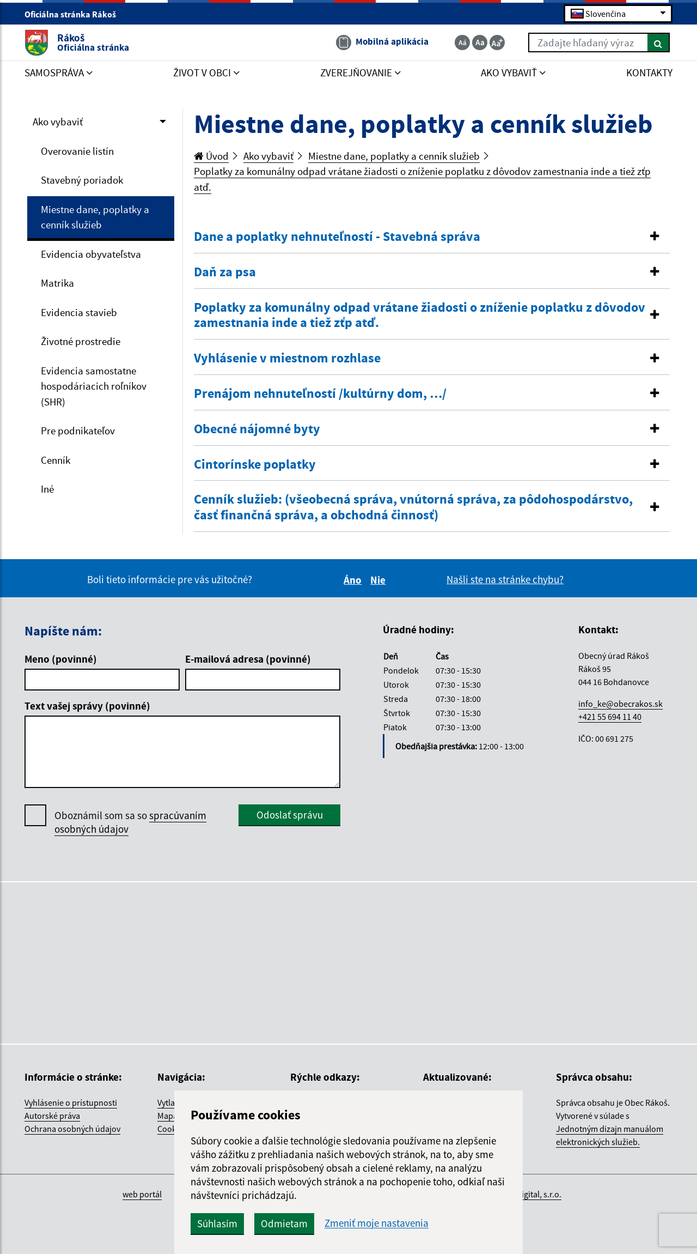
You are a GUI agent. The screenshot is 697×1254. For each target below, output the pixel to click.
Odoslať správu (289, 814)
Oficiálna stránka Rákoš (75, 14)
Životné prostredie (80, 341)
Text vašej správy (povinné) (87, 705)
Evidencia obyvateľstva (91, 254)
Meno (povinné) (61, 658)
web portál (142, 1194)
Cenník (55, 460)
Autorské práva (52, 1115)
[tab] (432, 237)
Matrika (57, 282)
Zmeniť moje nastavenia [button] (377, 1223)
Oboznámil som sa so (130, 822)
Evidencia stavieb (79, 312)
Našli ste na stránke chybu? (505, 579)
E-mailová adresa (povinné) (248, 658)
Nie (379, 579)
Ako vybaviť (58, 121)
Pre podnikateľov (78, 430)
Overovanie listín (77, 150)
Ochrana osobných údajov (72, 1128)
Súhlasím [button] (217, 1223)
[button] (432, 237)
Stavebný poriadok (82, 179)
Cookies (172, 1128)
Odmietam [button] (284, 1223)
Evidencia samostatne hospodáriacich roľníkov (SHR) (93, 386)
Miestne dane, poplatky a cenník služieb (95, 217)
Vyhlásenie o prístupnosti (71, 1102)
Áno (354, 579)
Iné (47, 488)
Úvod (211, 155)
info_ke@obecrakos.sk (620, 703)
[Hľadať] (658, 42)
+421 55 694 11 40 (609, 716)
